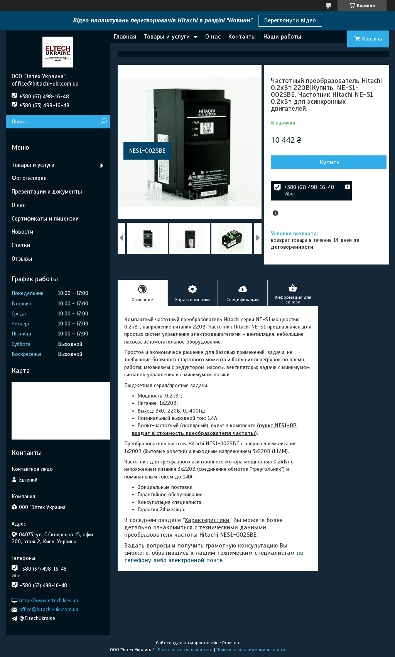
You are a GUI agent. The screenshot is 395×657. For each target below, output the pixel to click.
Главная (125, 36)
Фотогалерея (29, 178)
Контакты (242, 36)
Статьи (21, 245)
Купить (329, 162)
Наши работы (282, 36)
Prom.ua (230, 642)
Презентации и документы (47, 191)
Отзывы (22, 258)
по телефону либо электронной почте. (214, 556)
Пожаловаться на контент (185, 649)
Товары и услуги (167, 36)
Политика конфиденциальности (250, 649)
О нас (213, 36)
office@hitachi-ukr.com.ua (48, 609)
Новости (22, 231)
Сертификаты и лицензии (45, 218)
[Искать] (103, 121)
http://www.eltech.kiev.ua (48, 600)
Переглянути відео (290, 20)
